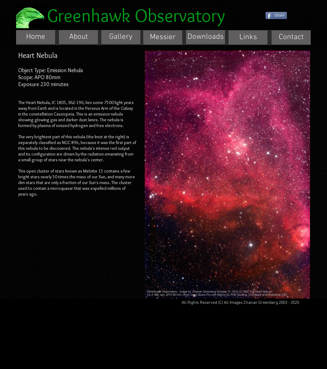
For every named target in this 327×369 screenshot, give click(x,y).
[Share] (276, 15)
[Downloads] (205, 37)
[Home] (35, 37)
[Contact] (291, 37)
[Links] (248, 37)
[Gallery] (120, 37)
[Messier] (162, 37)
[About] (78, 37)
